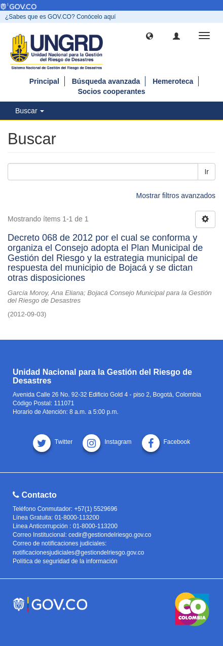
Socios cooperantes (111, 91)
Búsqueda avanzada (106, 81)
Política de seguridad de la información (65, 561)
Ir (206, 172)
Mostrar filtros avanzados (175, 195)
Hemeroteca (173, 81)
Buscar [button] (29, 111)
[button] (149, 35)
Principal (44, 81)
